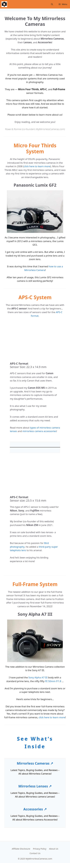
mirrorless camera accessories (39, 431)
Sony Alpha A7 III (38, 677)
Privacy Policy (39, 848)
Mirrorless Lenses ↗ (35, 786)
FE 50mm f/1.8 (53, 681)
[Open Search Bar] (52, 4)
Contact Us (35, 853)
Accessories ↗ (35, 809)
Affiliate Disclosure (21, 848)
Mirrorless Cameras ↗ (35, 763)
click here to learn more (37, 166)
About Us (53, 848)
